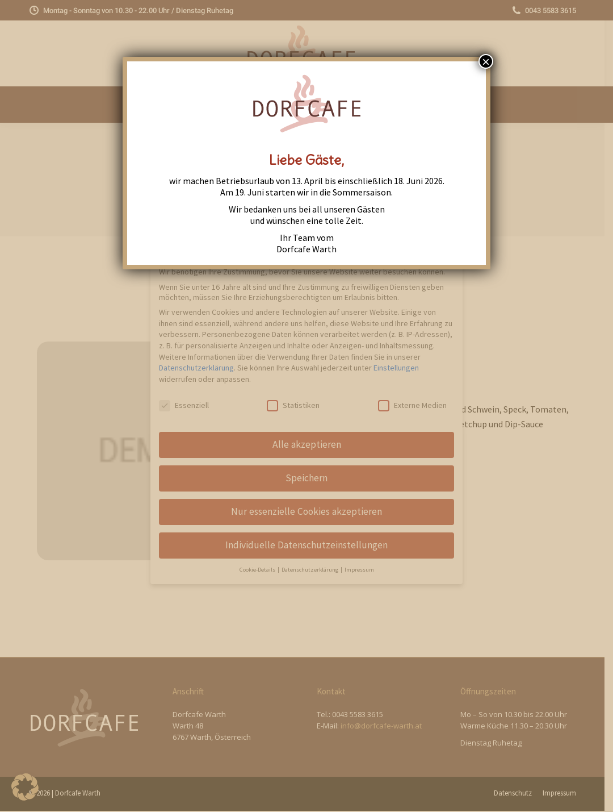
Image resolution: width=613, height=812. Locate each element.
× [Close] (486, 61)
